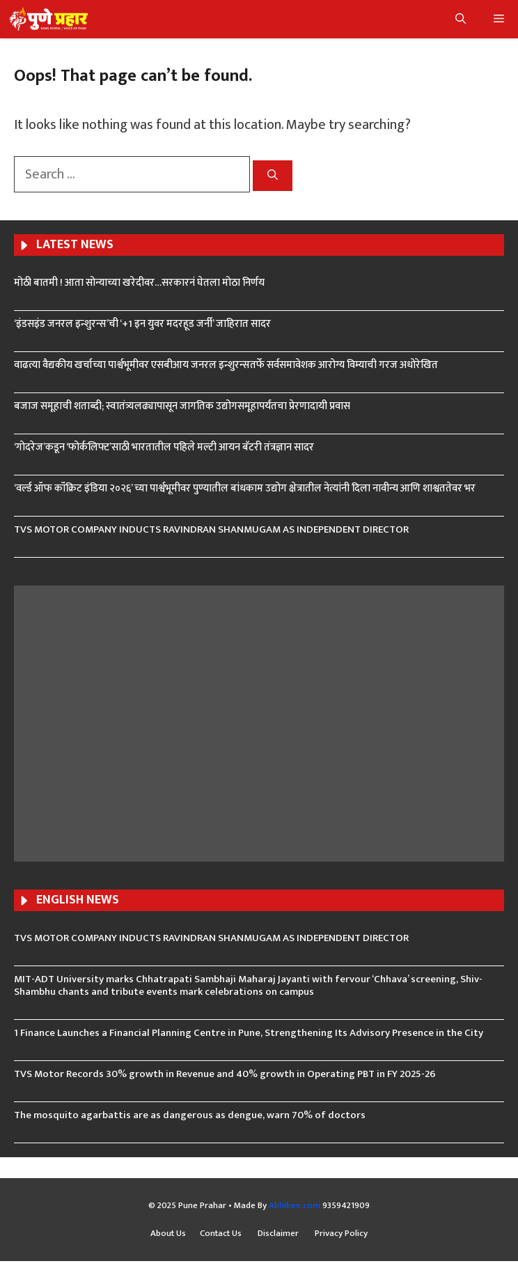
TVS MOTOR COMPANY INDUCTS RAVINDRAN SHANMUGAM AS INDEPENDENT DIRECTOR (211, 529)
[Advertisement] (259, 722)
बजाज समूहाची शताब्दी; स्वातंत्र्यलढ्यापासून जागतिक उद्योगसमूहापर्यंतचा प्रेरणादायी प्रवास (182, 406)
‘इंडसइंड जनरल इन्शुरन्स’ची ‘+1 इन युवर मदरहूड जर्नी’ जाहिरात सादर (142, 324)
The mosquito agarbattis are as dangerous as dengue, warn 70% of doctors (190, 1115)
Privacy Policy (341, 1234)
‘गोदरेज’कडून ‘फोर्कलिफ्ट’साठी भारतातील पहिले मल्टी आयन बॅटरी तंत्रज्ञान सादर (164, 447)
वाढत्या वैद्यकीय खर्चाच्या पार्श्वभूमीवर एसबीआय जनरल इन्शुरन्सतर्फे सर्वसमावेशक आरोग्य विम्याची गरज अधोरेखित (226, 365)
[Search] (272, 176)
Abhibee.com (294, 1205)
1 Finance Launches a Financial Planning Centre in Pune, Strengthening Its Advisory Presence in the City (248, 1032)
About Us (168, 1234)
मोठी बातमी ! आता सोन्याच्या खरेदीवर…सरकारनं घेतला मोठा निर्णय (139, 282)
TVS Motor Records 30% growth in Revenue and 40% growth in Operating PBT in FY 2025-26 (225, 1074)
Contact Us (222, 1234)
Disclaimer (279, 1234)
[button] (460, 19)
